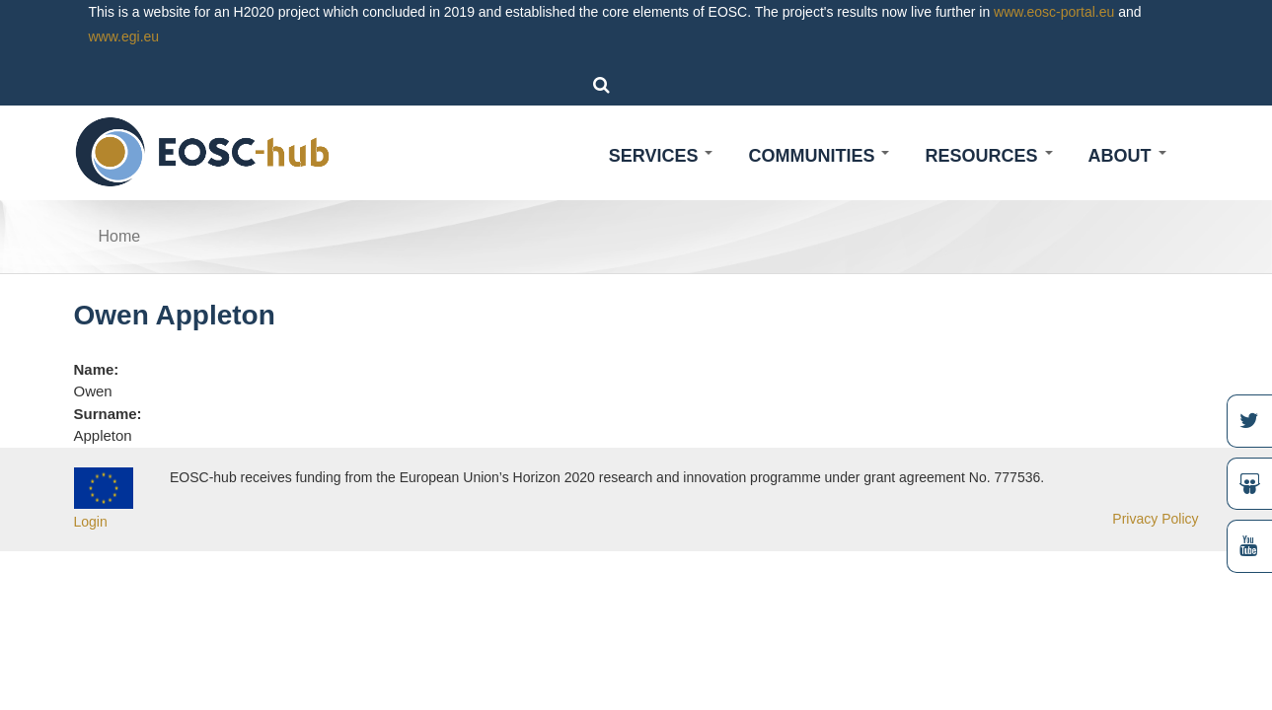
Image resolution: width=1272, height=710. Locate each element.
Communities (818, 156)
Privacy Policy (1155, 519)
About (1127, 156)
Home (120, 236)
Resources (988, 156)
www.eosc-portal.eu (1054, 12)
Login (91, 522)
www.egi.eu (124, 36)
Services (661, 156)
